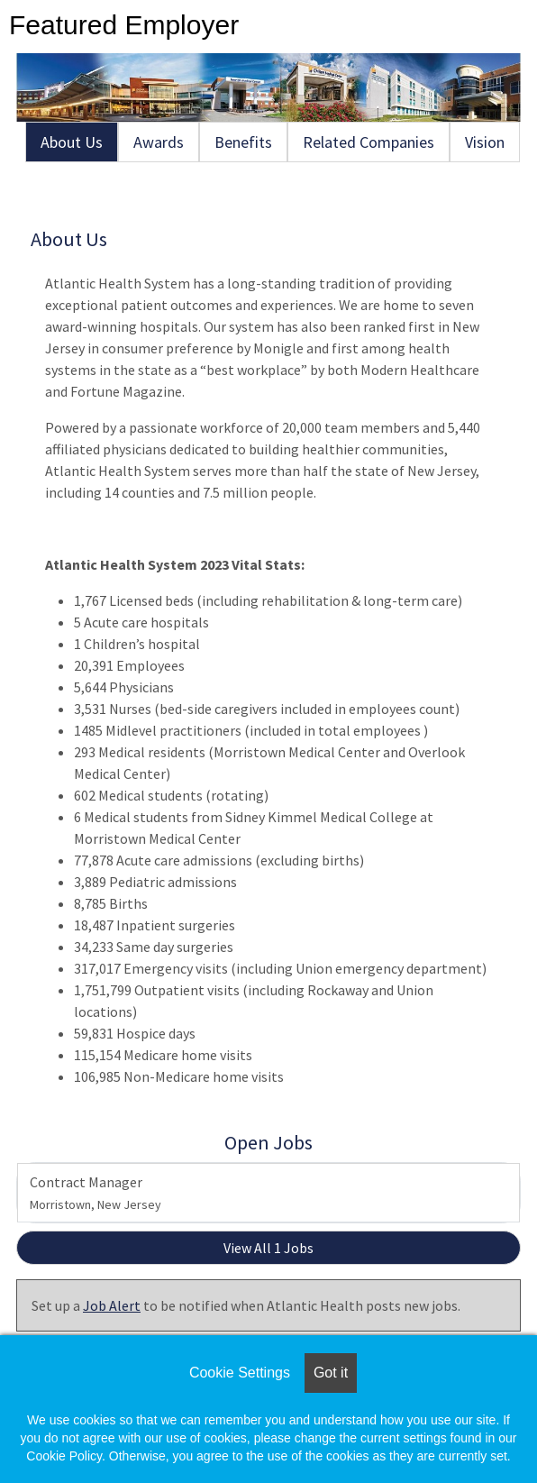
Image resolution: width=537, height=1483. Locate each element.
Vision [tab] (485, 142)
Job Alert (112, 1305)
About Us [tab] (72, 142)
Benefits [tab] (243, 142)
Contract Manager (95, 1193)
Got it (331, 1372)
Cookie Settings (239, 1372)
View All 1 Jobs (268, 1248)
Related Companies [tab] (368, 142)
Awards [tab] (158, 142)
